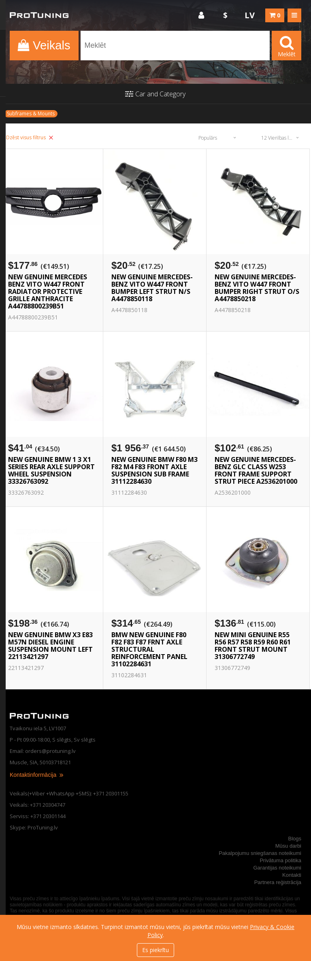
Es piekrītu (155, 950)
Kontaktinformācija (37, 775)
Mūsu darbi (288, 846)
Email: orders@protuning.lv (43, 751)
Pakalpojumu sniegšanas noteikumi (260, 853)
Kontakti (291, 875)
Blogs (294, 839)
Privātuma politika (280, 860)
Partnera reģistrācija (277, 882)
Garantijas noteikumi (277, 868)
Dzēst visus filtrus (29, 137)
